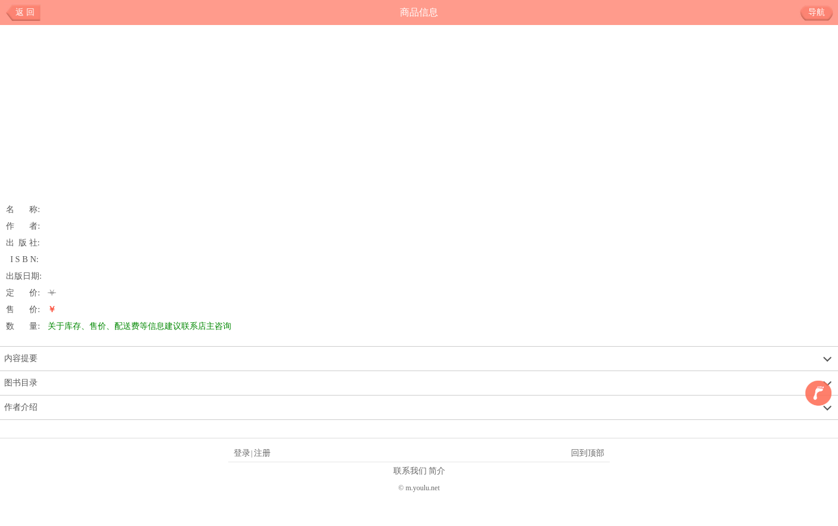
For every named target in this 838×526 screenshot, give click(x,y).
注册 (262, 452)
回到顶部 (587, 452)
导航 (821, 12)
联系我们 (410, 470)
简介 (437, 470)
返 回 (25, 12)
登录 (242, 452)
